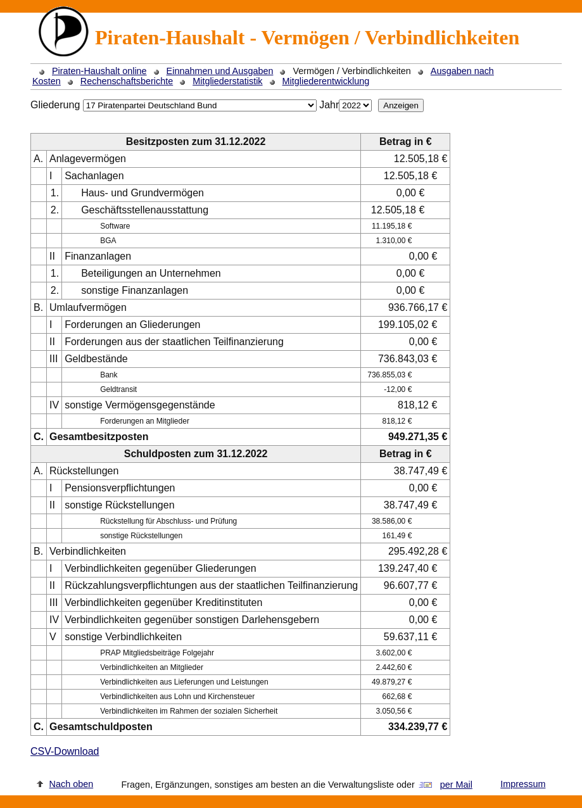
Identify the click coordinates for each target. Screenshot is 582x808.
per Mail (456, 785)
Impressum (522, 784)
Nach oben (71, 784)
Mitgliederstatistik (227, 81)
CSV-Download (64, 751)
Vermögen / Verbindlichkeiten (351, 71)
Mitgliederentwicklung (326, 81)
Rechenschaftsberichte (126, 81)
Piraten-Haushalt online (99, 71)
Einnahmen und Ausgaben (220, 71)
